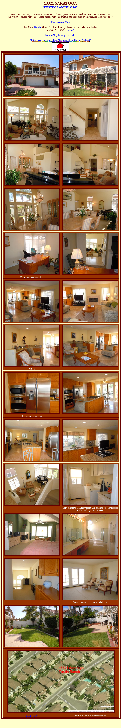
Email (71, 30)
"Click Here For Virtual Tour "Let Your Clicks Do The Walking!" (60, 40)
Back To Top (32, 716)
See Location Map (60, 22)
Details (37, 27)
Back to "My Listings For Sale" (60, 35)
